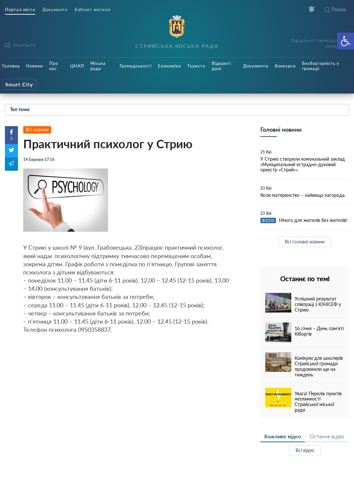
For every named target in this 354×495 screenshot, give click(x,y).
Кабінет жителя (92, 9)
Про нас (53, 66)
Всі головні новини (305, 241)
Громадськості (136, 65)
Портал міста (20, 9)
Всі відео (305, 450)
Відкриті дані (221, 66)
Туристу (196, 65)
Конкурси (285, 65)
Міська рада (98, 66)
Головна (11, 65)
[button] (345, 41)
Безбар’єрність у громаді (320, 66)
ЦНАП (77, 65)
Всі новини (37, 129)
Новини (34, 65)
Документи (55, 9)
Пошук (335, 9)
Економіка (169, 65)
